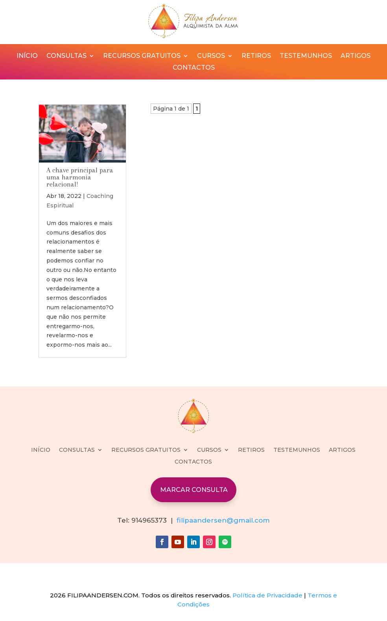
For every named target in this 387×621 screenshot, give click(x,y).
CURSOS (211, 56)
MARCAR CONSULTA (194, 489)
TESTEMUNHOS (306, 56)
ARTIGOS (355, 56)
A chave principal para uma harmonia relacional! (79, 177)
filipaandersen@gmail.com (223, 520)
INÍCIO (27, 56)
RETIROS (256, 56)
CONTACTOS (194, 68)
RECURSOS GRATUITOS (142, 56)
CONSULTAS (66, 56)
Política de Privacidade (267, 595)
